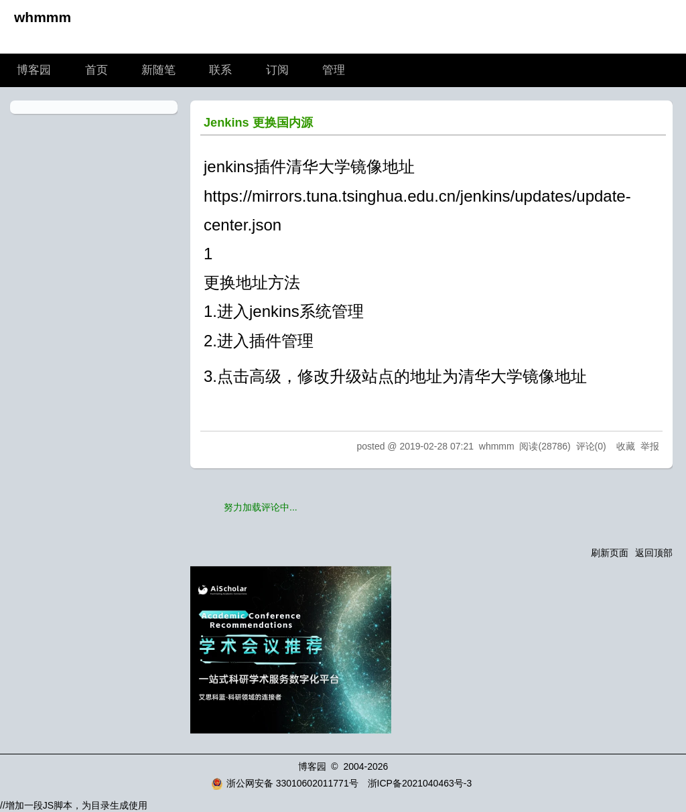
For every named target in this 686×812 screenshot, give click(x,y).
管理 (333, 70)
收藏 (625, 446)
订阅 (277, 70)
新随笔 (158, 70)
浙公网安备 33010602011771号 (284, 783)
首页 (96, 70)
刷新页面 (609, 552)
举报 (649, 446)
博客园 (34, 70)
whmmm (42, 17)
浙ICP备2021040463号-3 (420, 783)
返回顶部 (654, 552)
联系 (220, 70)
